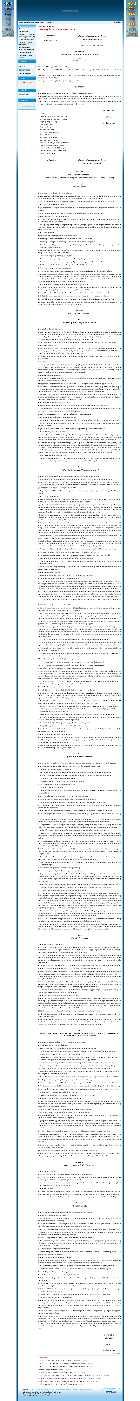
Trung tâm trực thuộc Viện (27, 34)
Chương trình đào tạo (47, 26)
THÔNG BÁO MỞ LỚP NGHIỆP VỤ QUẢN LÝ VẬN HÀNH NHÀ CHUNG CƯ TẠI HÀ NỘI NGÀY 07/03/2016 (70, 1375)
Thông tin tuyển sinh (36, 1389)
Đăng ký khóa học (46, 22)
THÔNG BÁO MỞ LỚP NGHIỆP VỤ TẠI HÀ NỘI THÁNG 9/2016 (58, 1384)
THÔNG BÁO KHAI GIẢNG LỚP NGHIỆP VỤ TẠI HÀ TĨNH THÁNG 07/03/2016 (62, 1363)
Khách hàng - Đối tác (25, 55)
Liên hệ (21, 58)
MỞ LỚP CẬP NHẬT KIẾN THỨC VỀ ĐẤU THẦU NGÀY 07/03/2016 (59, 1372)
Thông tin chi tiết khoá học (63, 1389)
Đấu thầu (27, 22)
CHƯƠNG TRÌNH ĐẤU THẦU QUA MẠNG (51, 1369)
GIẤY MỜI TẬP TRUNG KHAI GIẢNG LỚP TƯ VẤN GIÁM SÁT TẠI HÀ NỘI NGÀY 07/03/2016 (66, 1378)
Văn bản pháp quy (24, 47)
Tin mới (21, 22)
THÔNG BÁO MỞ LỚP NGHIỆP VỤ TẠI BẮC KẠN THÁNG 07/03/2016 (60, 1360)
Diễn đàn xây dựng (25, 52)
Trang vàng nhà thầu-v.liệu (27, 37)
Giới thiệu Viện (23, 31)
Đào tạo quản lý (24, 44)
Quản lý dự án (35, 22)
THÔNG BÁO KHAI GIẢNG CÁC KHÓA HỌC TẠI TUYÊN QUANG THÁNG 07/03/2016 (64, 1366)
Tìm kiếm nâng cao (25, 73)
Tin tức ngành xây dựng (26, 39)
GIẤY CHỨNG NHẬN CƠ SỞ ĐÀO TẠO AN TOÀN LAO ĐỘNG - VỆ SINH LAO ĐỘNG (64, 1381)
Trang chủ (22, 29)
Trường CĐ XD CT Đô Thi (27, 50)
